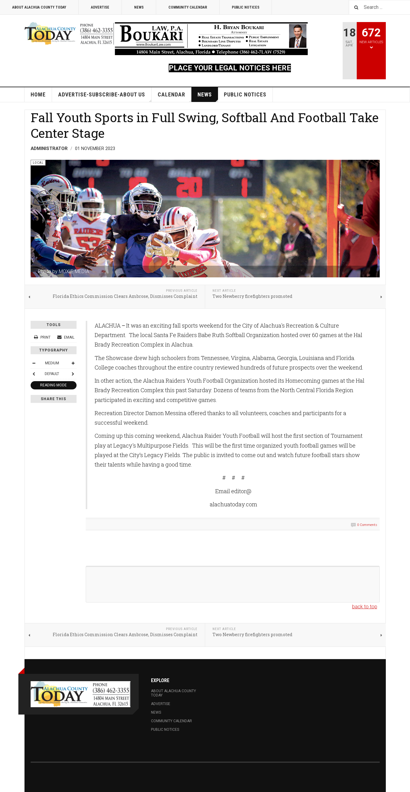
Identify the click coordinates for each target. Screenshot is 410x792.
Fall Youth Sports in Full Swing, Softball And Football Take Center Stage (205, 125)
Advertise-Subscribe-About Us (105, 96)
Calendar (175, 96)
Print (42, 337)
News (139, 7)
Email (65, 337)
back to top (364, 607)
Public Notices (245, 7)
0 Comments (367, 525)
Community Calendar (187, 7)
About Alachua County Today (39, 7)
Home (38, 94)
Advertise (100, 7)
